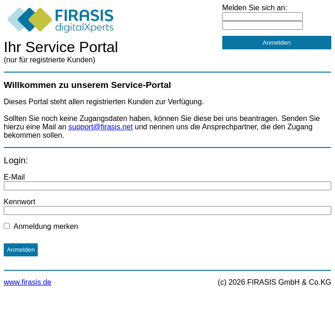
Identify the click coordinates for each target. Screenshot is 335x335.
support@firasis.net (100, 127)
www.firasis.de (27, 282)
